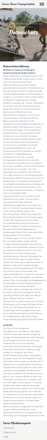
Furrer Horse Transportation (18, 4)
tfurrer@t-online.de (31, 37)
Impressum (8, 427)
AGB (5, 436)
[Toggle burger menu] (42, 4)
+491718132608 (14, 37)
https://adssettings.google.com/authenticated (23, 319)
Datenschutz (9, 432)
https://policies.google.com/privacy (25, 310)
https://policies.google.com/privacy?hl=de (26, 415)
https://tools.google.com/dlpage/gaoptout (28, 280)
